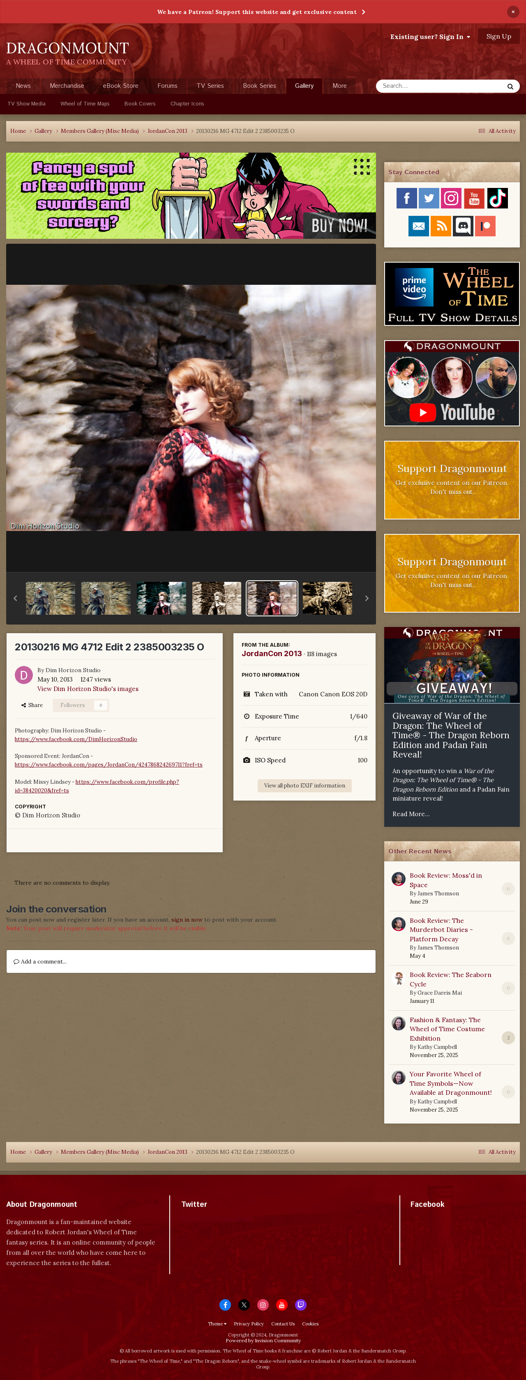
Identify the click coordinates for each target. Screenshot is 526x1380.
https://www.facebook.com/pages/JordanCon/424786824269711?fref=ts (109, 764)
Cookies (310, 1324)
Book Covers (140, 104)
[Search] (418, 86)
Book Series (259, 86)
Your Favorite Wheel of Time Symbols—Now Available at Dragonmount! (451, 1083)
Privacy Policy (249, 1324)
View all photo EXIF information (304, 785)
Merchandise (67, 86)
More (339, 86)
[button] (15, 598)
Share (32, 705)
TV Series (210, 86)
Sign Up (499, 36)
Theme (217, 1324)
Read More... (411, 814)
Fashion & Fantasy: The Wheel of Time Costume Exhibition (447, 1029)
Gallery (304, 88)
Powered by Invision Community (263, 1340)
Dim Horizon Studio (73, 670)
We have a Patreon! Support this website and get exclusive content (257, 12)
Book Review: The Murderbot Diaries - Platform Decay (441, 929)
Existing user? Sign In (430, 36)
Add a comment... (40, 961)
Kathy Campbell (437, 1047)
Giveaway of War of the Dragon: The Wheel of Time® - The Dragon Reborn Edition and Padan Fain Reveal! (451, 735)
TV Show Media (26, 104)
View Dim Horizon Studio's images (87, 689)
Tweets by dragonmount (217, 1219)
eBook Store (120, 86)
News (23, 86)
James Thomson (438, 893)
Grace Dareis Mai (440, 992)
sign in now (187, 919)
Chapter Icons (187, 104)
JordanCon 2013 (272, 653)
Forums (167, 86)
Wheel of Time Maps (85, 104)
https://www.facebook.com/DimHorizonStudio (76, 739)
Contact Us (283, 1324)
